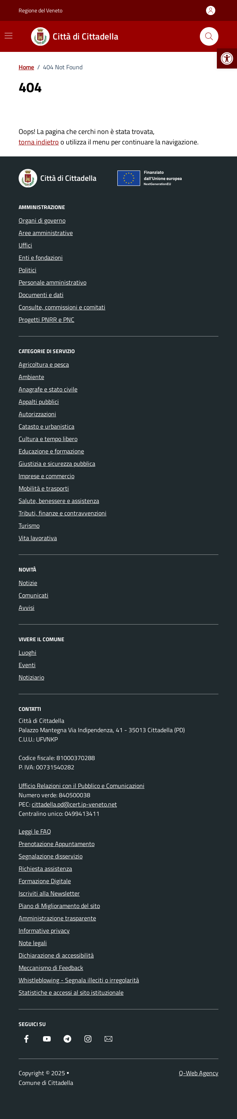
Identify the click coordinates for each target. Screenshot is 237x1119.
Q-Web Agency (198, 1073)
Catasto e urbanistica (46, 426)
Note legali (33, 942)
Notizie (28, 582)
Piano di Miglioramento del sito (59, 905)
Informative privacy (44, 930)
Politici (27, 270)
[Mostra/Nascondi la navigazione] (8, 35)
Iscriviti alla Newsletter (49, 893)
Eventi (27, 664)
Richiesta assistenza (45, 868)
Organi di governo (42, 220)
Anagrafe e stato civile (48, 389)
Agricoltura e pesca (44, 364)
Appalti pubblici (39, 401)
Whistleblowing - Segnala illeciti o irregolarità (79, 980)
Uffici (25, 245)
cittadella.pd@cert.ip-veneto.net (74, 804)
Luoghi (27, 652)
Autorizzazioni (37, 414)
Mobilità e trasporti (44, 488)
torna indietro (39, 142)
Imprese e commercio (46, 476)
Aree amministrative (46, 232)
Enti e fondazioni (41, 257)
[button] (227, 58)
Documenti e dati (41, 294)
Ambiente (31, 376)
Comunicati (33, 595)
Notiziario (31, 677)
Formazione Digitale (45, 881)
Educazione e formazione (51, 451)
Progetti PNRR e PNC (46, 319)
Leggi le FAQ (35, 831)
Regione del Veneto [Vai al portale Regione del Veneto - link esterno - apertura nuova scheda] (40, 10)
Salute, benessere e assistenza (59, 500)
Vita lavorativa (38, 537)
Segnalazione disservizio (50, 856)
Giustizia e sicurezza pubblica (57, 463)
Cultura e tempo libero (48, 438)
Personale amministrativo (52, 282)
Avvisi (26, 607)
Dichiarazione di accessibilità (56, 955)
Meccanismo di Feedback (51, 967)
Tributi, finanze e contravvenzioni (62, 513)
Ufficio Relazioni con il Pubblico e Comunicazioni (81, 785)
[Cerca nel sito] (209, 36)
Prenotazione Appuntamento (56, 843)
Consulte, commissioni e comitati (62, 307)
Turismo (29, 525)
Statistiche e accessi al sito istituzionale (71, 992)
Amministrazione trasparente (57, 918)
